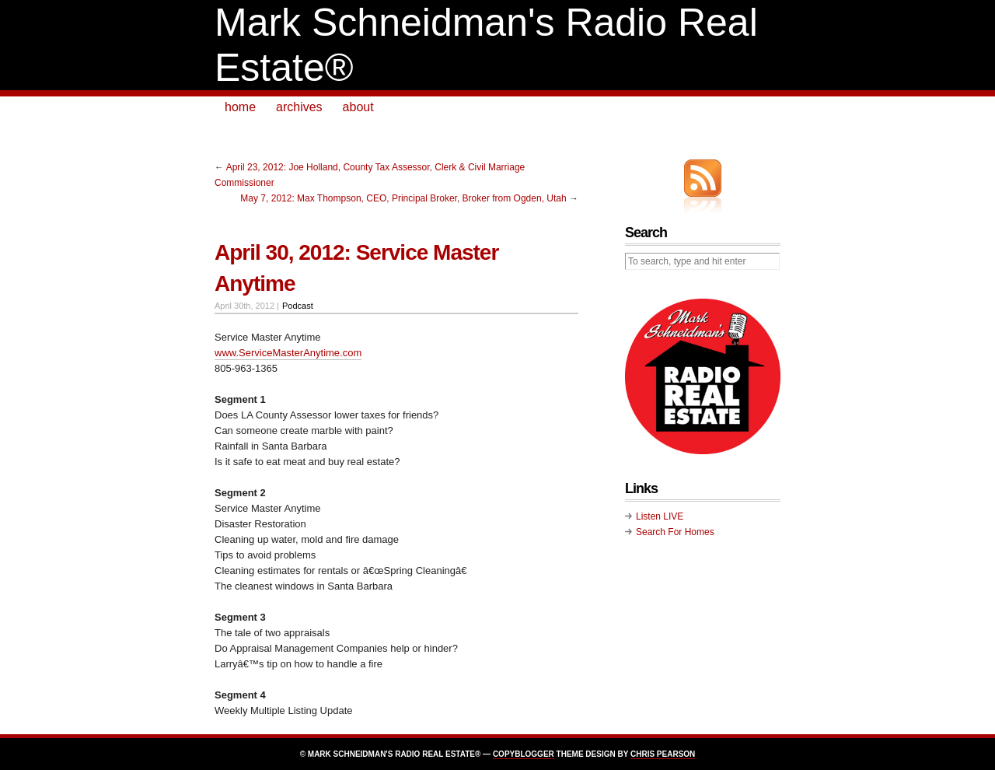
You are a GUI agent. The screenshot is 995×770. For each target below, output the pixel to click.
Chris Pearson (662, 754)
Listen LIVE (659, 516)
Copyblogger (523, 754)
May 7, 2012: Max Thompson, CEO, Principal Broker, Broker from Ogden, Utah (403, 198)
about (358, 107)
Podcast (297, 305)
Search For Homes (675, 532)
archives (299, 107)
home (240, 107)
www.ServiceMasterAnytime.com (288, 353)
